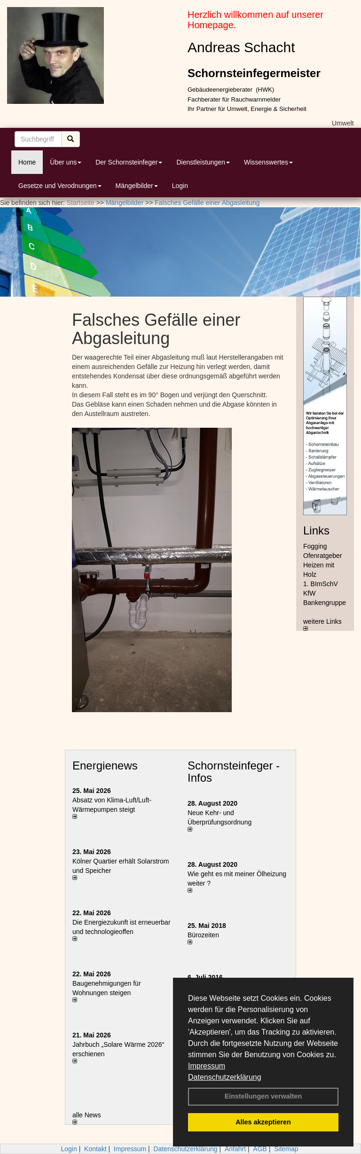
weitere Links (322, 624)
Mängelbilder (137, 185)
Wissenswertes (268, 162)
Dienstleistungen (203, 162)
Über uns (65, 162)
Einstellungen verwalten (263, 1096)
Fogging (315, 546)
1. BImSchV (320, 584)
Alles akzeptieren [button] (263, 1122)
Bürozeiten (203, 935)
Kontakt (95, 1149)
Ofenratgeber (322, 555)
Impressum (206, 1066)
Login (180, 185)
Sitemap (286, 1149)
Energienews (105, 765)
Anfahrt (235, 1149)
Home (27, 162)
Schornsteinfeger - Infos (234, 771)
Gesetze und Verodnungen (60, 185)
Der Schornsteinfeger (128, 162)
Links (316, 530)
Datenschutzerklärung (224, 1077)
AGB (260, 1149)
